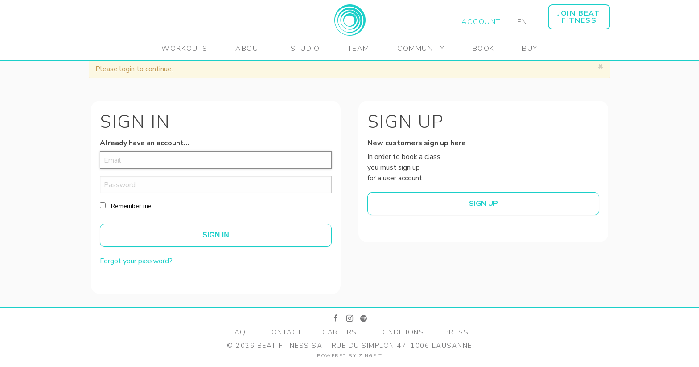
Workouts (184, 48)
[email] (216, 160)
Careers (339, 332)
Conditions (400, 332)
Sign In (215, 235)
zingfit (370, 355)
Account (481, 22)
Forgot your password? (136, 261)
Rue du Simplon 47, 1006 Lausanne (402, 345)
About (249, 48)
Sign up (483, 203)
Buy (530, 48)
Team (359, 48)
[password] (216, 184)
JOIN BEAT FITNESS (579, 16)
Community (420, 48)
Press (456, 332)
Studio (305, 48)
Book (483, 48)
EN (522, 22)
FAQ (238, 332)
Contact (284, 332)
